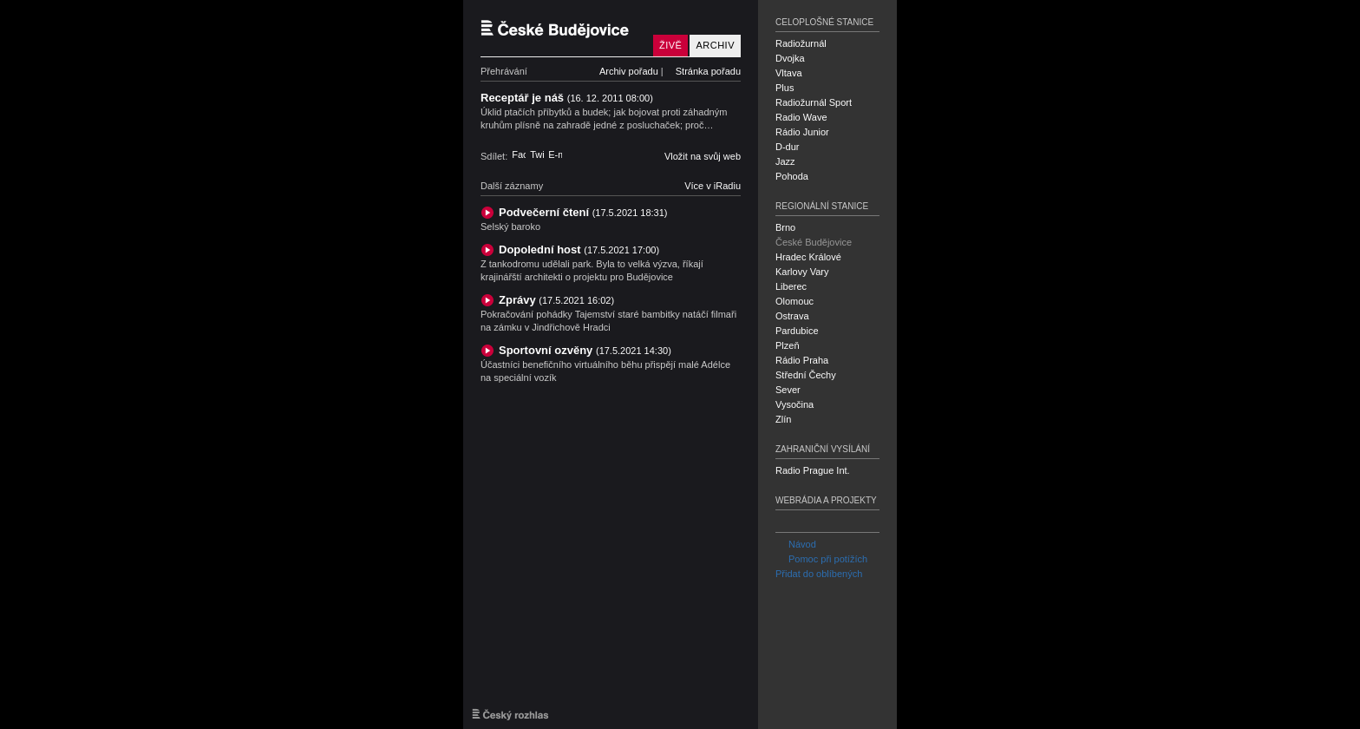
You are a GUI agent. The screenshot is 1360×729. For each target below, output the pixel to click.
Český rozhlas (510, 714)
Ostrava (792, 316)
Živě (670, 45)
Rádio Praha (801, 360)
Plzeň (787, 345)
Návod (795, 544)
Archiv (715, 45)
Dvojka (790, 58)
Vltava (788, 73)
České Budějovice (813, 242)
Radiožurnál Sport (813, 102)
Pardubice (797, 330)
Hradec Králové (808, 257)
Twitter (537, 154)
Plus (784, 87)
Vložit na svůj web (702, 156)
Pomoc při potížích (821, 559)
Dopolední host (579, 249)
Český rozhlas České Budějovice (563, 28)
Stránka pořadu (708, 71)
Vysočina (794, 404)
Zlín (783, 419)
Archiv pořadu (628, 71)
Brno (785, 227)
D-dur (787, 146)
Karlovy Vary (802, 271)
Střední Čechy (805, 375)
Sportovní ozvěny (585, 350)
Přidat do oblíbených (818, 573)
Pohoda (791, 176)
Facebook (519, 154)
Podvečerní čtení (583, 212)
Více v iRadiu (712, 186)
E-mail (555, 154)
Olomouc (794, 301)
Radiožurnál (801, 43)
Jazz (785, 161)
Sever (788, 389)
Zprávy (556, 299)
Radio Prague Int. (812, 470)
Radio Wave (801, 117)
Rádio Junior (802, 132)
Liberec (791, 286)
